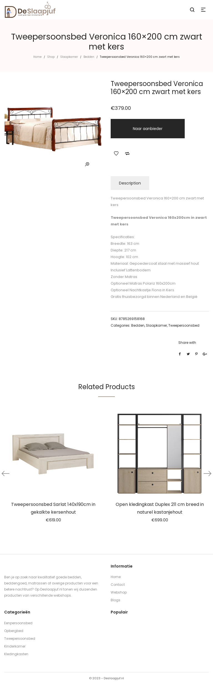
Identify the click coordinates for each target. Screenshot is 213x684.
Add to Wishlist (116, 153)
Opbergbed (13, 630)
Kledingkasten (16, 654)
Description (130, 183)
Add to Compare (127, 153)
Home (37, 57)
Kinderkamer (15, 646)
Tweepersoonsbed (183, 325)
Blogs (115, 600)
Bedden (88, 57)
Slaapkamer (69, 57)
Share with (187, 342)
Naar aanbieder (148, 128)
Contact (118, 584)
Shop (51, 57)
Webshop (119, 592)
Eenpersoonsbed (18, 623)
